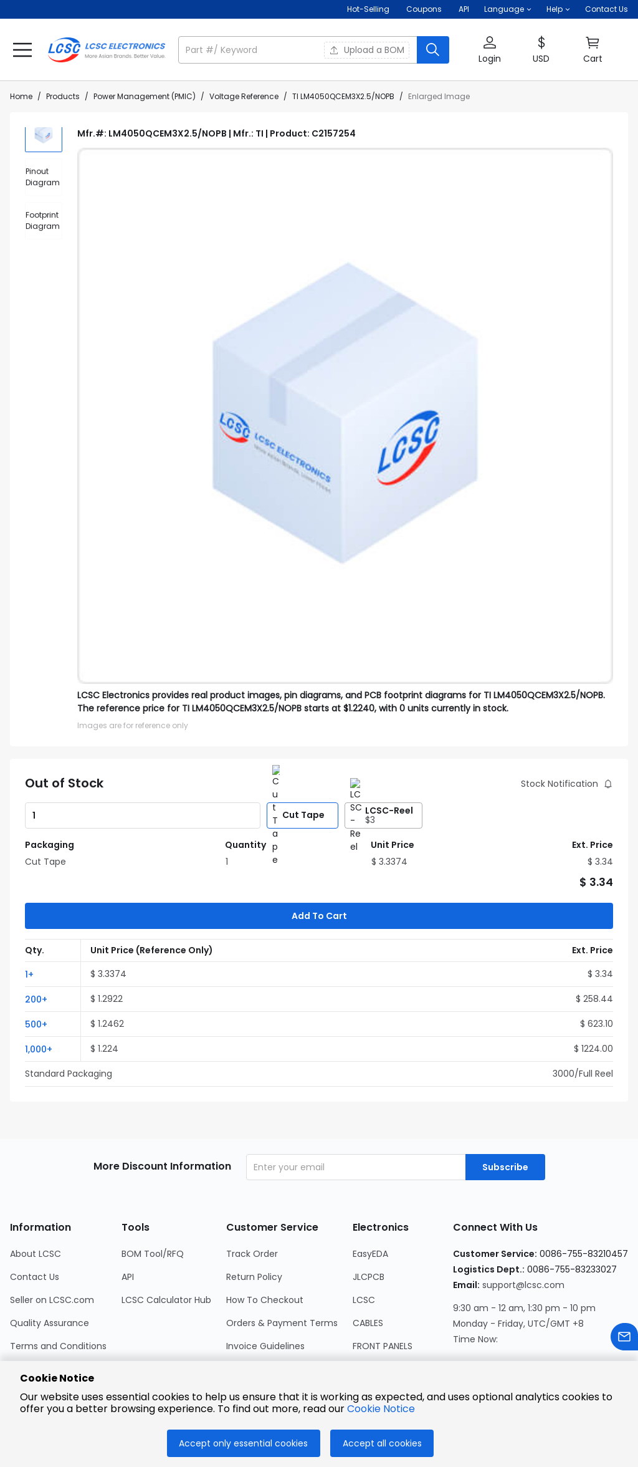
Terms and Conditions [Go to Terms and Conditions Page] (58, 1284)
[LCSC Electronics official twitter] (563, 1341)
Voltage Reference (244, 96)
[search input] (299, 50)
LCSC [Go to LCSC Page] (364, 1238)
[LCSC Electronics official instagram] (462, 1341)
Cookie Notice (381, 1409)
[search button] (433, 50)
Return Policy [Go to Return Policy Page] (254, 1215)
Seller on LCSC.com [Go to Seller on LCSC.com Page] (52, 1238)
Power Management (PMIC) (144, 96)
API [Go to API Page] (127, 1215)
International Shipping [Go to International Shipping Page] (273, 1307)
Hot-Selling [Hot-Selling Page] (369, 9)
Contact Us (606, 9)
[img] (43, 146)
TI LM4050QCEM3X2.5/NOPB (343, 96)
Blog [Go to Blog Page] (19, 1353)
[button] (507, 9)
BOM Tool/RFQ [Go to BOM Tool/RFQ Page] (152, 1192)
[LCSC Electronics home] (106, 49)
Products (63, 96)
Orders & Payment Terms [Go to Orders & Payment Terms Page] (282, 1261)
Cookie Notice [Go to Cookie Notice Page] (40, 1330)
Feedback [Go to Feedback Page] (247, 1330)
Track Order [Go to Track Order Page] (252, 1192)
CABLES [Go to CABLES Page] (368, 1261)
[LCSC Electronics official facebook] (496, 1341)
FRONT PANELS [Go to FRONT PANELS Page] (382, 1284)
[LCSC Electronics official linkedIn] (529, 1341)
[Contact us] (624, 1339)
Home (21, 96)
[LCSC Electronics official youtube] (597, 1341)
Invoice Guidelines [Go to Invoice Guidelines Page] (265, 1284)
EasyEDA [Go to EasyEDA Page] (370, 1192)
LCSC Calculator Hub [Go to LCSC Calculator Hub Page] (166, 1238)
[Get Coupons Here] (424, 9)
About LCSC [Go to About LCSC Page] (35, 1192)
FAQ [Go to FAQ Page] (235, 1353)
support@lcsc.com (523, 1223)
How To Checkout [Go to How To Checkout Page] (264, 1238)
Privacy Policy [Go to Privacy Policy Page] (39, 1307)
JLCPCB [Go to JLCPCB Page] (368, 1215)
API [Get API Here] (464, 9)
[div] (43, 189)
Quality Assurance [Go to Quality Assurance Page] (49, 1261)
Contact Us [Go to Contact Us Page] (34, 1215)
